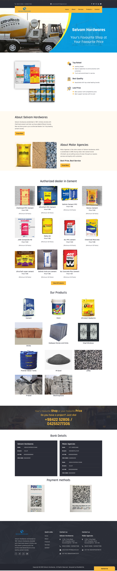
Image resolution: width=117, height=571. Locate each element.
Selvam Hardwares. (50, 568)
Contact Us (104, 569)
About (73, 9)
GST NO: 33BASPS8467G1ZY (70, 554)
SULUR (26, 451)
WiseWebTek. (80, 568)
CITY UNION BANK (73, 448)
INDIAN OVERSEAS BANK (30, 448)
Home (67, 9)
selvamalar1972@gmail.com (70, 550)
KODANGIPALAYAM (74, 451)
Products (89, 9)
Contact (97, 9)
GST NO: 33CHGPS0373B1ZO (93, 550)
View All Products (58, 283)
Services (80, 9)
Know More (19, 133)
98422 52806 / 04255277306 (70, 547)
